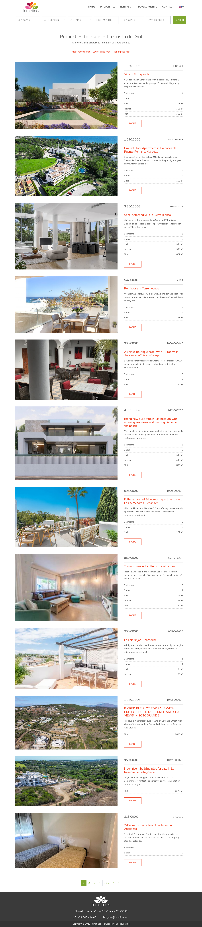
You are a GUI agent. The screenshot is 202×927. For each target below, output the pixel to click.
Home (91, 6)
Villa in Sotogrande (136, 74)
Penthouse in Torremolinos (141, 289)
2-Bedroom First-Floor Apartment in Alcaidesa (148, 827)
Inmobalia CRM (122, 923)
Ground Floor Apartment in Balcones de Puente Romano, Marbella (150, 150)
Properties (107, 6)
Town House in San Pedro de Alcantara (150, 566)
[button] (181, 7)
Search (180, 20)
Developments (147, 6)
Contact (168, 6)
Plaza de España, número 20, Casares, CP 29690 (101, 911)
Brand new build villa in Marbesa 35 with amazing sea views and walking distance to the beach (152, 422)
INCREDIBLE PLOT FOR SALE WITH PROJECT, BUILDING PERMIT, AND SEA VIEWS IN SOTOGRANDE (151, 712)
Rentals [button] (125, 6)
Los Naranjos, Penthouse (140, 640)
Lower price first (101, 51)
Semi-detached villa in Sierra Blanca (147, 215)
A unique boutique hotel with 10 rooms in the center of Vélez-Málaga (151, 353)
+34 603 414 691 (88, 917)
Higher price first (121, 51)
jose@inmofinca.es (117, 917)
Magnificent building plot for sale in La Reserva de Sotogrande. (149, 770)
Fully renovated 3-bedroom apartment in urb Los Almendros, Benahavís (153, 501)
